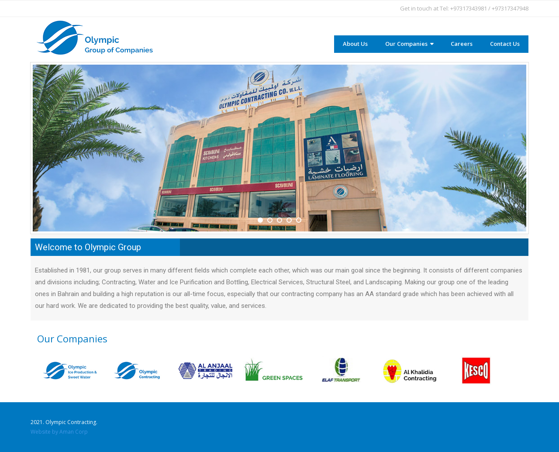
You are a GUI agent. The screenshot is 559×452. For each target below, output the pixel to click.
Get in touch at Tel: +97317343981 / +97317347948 (464, 8)
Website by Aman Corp (59, 431)
